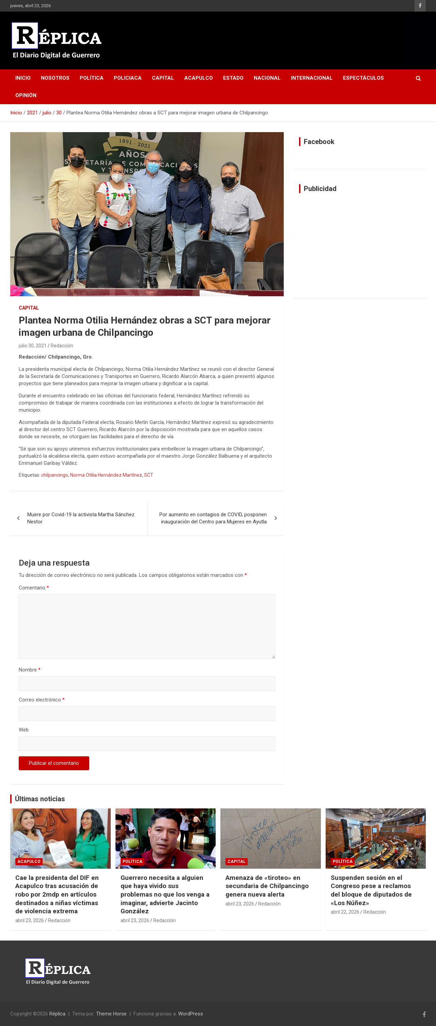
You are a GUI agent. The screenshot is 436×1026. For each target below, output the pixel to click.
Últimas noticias (40, 799)
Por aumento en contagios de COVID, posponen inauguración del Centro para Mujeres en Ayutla (213, 518)
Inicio (23, 78)
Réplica (57, 1014)
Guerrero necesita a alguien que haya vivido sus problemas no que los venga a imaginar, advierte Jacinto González (165, 894)
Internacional (312, 78)
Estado (233, 78)
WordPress (190, 1014)
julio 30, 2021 (33, 345)
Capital (163, 78)
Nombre (30, 670)
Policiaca (128, 78)
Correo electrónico (42, 700)
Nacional (267, 78)
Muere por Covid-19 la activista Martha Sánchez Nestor (81, 518)
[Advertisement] (360, 246)
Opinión (25, 95)
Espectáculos (363, 78)
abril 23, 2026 (29, 920)
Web (24, 730)
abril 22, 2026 (345, 912)
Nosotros (55, 78)
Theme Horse (111, 1014)
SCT (148, 475)
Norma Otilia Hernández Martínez (106, 475)
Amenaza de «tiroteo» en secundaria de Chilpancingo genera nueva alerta (267, 886)
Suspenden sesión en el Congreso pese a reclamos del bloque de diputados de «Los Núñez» (371, 890)
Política (92, 78)
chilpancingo (54, 475)
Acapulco (198, 78)
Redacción (62, 345)
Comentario (34, 588)
